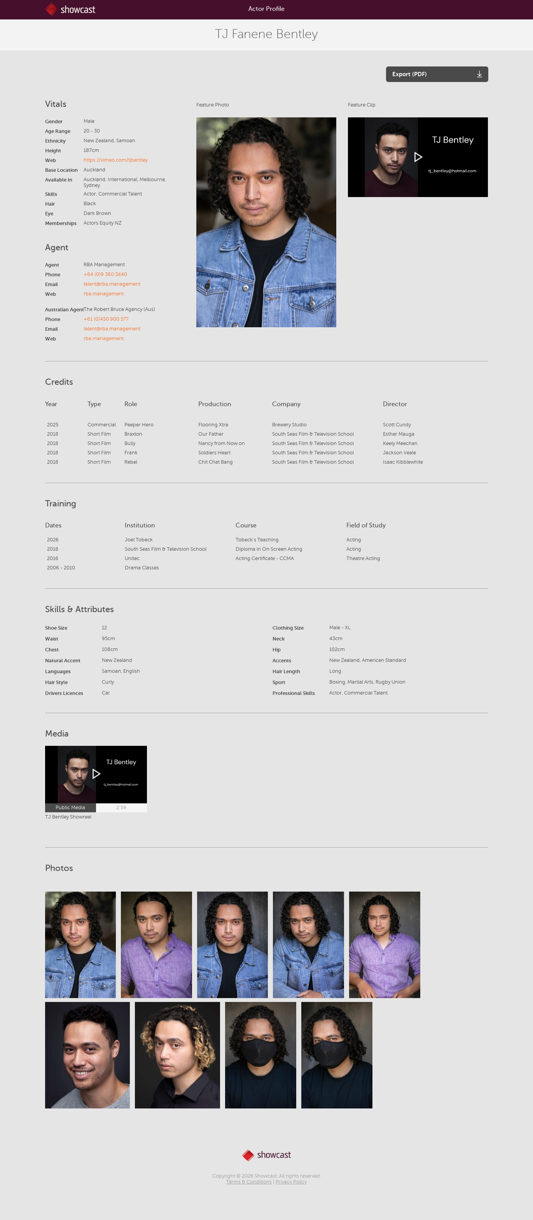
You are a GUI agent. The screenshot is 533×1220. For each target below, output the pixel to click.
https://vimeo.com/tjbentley (116, 160)
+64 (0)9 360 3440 (105, 274)
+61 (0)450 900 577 (106, 319)
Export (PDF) (409, 74)
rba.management (104, 294)
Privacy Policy (291, 1182)
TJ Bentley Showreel (68, 817)
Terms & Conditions (249, 1182)
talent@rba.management (112, 284)
